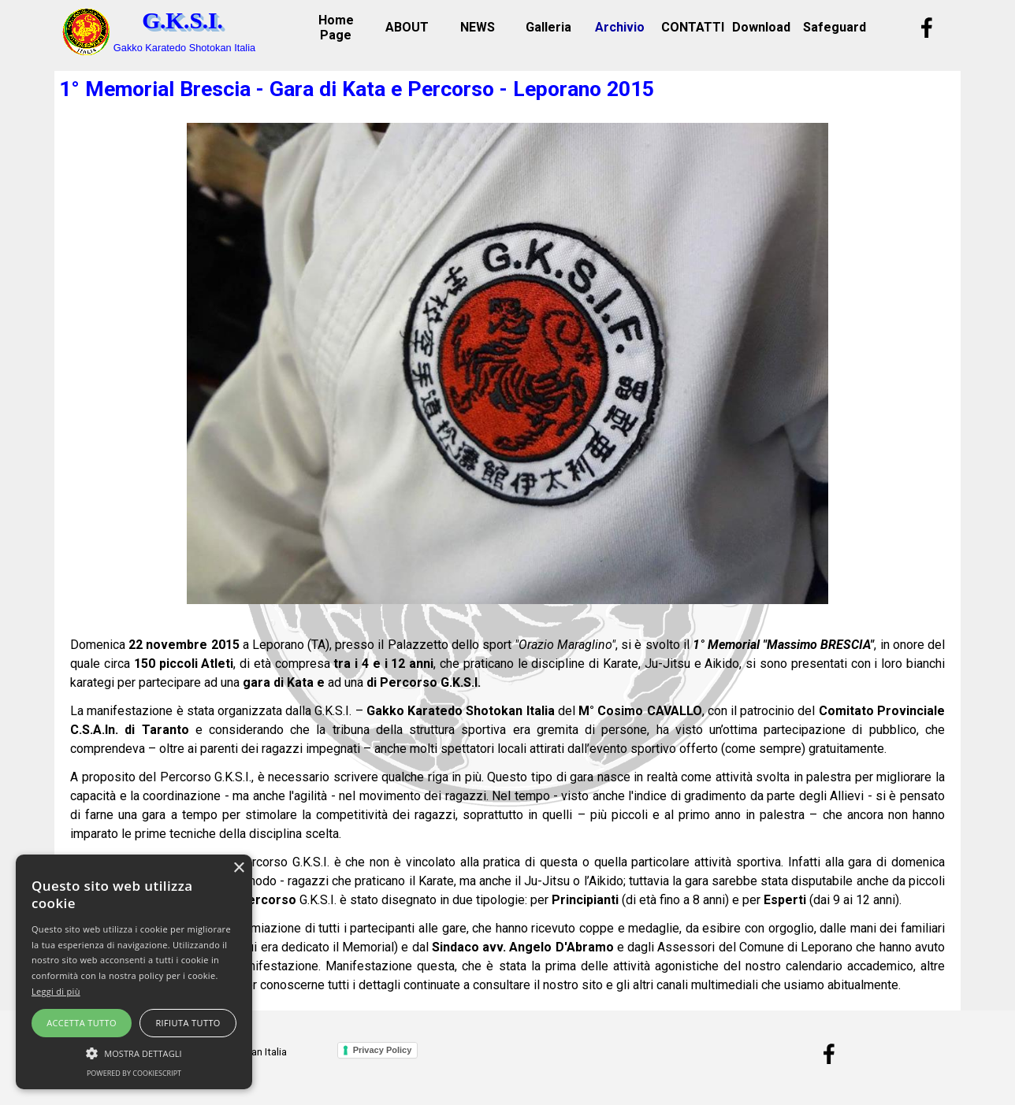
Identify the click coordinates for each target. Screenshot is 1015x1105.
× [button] (238, 868)
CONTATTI (692, 27)
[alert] (134, 972)
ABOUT (407, 27)
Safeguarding (843, 27)
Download (761, 27)
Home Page (336, 28)
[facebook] (927, 27)
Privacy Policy (382, 1050)
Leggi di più (56, 991)
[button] (134, 1051)
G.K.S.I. (182, 20)
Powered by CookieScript (134, 1073)
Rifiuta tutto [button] (187, 1023)
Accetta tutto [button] (81, 1023)
